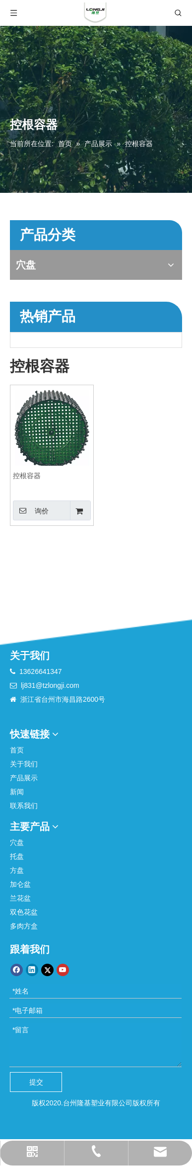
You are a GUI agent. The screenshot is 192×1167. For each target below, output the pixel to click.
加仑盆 (20, 884)
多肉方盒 (24, 926)
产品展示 (24, 778)
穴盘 (17, 842)
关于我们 (24, 764)
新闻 (17, 792)
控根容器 (27, 476)
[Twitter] (47, 970)
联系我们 (24, 806)
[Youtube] (63, 970)
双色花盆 (24, 912)
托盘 (17, 856)
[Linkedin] (32, 970)
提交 (36, 1082)
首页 (17, 750)
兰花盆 (20, 898)
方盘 (17, 870)
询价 (31, 510)
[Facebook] (16, 970)
